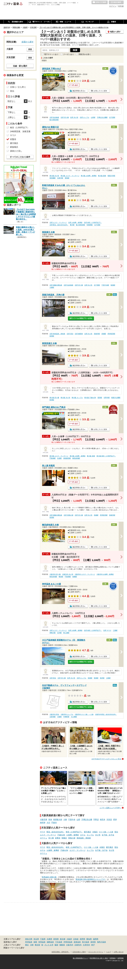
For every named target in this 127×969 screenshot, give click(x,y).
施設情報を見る (78, 91)
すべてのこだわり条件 (20, 157)
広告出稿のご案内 (79, 952)
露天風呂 (87, 832)
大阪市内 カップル (67, 714)
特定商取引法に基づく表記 (99, 958)
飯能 (56, 945)
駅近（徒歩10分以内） (56, 832)
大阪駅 (59, 717)
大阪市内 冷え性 (67, 574)
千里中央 (71, 819)
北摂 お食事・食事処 (75, 222)
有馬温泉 (41, 942)
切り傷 (51, 838)
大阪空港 (43, 819)
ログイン (112, 6)
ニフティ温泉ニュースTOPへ (110, 808)
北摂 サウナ (107, 630)
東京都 (62, 939)
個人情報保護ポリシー (80, 958)
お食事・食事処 (72, 835)
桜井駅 (102, 678)
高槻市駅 (97, 334)
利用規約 (113, 958)
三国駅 (115, 630)
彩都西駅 (90, 225)
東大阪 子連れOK (90, 397)
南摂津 (42, 823)
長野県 (82, 939)
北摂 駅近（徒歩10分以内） (59, 225)
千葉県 (42, 939)
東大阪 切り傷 (54, 397)
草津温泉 (28, 942)
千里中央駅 (105, 285)
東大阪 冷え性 (54, 176)
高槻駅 (103, 334)
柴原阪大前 (57, 819)
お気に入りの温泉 (100, 2)
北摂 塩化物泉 (54, 117)
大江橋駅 (74, 717)
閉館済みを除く (85, 54)
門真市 (54, 823)
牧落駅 (113, 285)
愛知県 (89, 939)
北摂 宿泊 (70, 334)
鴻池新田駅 (67, 458)
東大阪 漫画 (102, 176)
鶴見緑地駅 (76, 458)
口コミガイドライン (95, 952)
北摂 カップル (84, 117)
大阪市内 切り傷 (55, 574)
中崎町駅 (66, 717)
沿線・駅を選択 (20, 66)
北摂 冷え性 (74, 117)
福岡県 (95, 939)
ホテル (82, 835)
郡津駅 (52, 400)
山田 (78, 819)
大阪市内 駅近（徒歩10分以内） (106, 714)
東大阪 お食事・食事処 (88, 176)
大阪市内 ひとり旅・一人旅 (84, 714)
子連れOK (61, 835)
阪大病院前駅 (54, 120)
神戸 (93, 945)
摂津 (115, 819)
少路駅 (52, 287)
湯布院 (93, 942)
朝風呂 (64, 838)
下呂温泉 (58, 942)
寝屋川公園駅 (115, 397)
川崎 (32, 945)
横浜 (27, 945)
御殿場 (62, 945)
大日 (48, 823)
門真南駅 (53, 458)
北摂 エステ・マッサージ (58, 222)
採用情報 (120, 958)
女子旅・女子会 (108, 835)
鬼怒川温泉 (101, 942)
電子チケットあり (51, 54)
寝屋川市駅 (111, 176)
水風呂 (95, 832)
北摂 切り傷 (65, 117)
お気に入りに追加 (100, 91)
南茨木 (102, 819)
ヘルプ (108, 952)
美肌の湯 (71, 838)
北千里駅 (112, 117)
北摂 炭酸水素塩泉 (56, 285)
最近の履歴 (116, 2)
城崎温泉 (50, 942)
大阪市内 (69, 945)
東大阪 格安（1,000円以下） (106, 456)
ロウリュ (43, 838)
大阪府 (69, 939)
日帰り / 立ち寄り (18, 87)
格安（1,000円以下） (74, 832)
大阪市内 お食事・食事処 (105, 574)
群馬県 (56, 939)
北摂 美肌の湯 (68, 515)
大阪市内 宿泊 (54, 714)
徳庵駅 (74, 577)
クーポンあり (68, 54)
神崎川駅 (53, 633)
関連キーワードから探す (14, 948)
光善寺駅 (60, 178)
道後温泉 (77, 942)
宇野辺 (96, 819)
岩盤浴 (57, 838)
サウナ (42, 832)
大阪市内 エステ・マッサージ (85, 574)
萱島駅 (67, 178)
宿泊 (116, 832)
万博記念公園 (86, 819)
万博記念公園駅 (102, 117)
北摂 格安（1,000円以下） (93, 222)
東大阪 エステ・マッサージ (70, 176)
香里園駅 (53, 178)
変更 (30, 49)
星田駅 (100, 397)
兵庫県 (49, 939)
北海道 (75, 939)
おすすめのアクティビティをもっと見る (106, 759)
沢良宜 (109, 819)
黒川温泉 (85, 942)
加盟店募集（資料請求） (61, 952)
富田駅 (52, 336)
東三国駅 (66, 633)
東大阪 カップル (77, 397)
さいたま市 (48, 945)
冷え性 (97, 835)
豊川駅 (72, 225)
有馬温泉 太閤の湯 (49, 877)
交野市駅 (107, 397)
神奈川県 (28, 939)
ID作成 (121, 6)
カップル (90, 835)
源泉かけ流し (16, 151)
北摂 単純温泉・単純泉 (57, 334)
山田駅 (93, 117)
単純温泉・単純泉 (84, 838)
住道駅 (59, 458)
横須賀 (37, 945)
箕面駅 (90, 678)
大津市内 (86, 945)
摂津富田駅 (111, 334)
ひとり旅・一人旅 (106, 832)
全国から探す (27, 42)
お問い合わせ (119, 952)
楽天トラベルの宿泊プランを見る (80, 318)
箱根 (35, 942)
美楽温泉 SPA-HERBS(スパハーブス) (90, 879)
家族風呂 (14, 147)
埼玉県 (36, 939)
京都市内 (78, 945)
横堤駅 (61, 577)
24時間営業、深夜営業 (20, 131)
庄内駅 (59, 633)
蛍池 (50, 819)
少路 (65, 819)
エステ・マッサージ (48, 835)
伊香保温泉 (68, 942)
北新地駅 (53, 717)
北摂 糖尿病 (79, 334)
